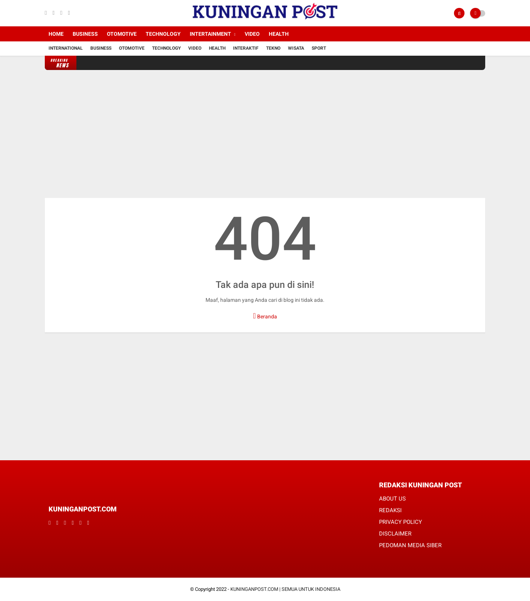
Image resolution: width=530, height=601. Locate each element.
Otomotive (122, 34)
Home (56, 34)
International (66, 48)
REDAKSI (390, 510)
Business (85, 34)
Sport (319, 48)
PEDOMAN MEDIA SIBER (410, 545)
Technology (163, 34)
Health (279, 34)
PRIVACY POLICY (400, 522)
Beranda (265, 316)
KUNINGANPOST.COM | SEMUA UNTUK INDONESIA (285, 589)
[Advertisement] (265, 134)
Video (252, 34)
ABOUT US (392, 498)
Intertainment (210, 34)
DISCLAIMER (395, 533)
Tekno (273, 48)
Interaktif (246, 48)
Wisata (296, 48)
